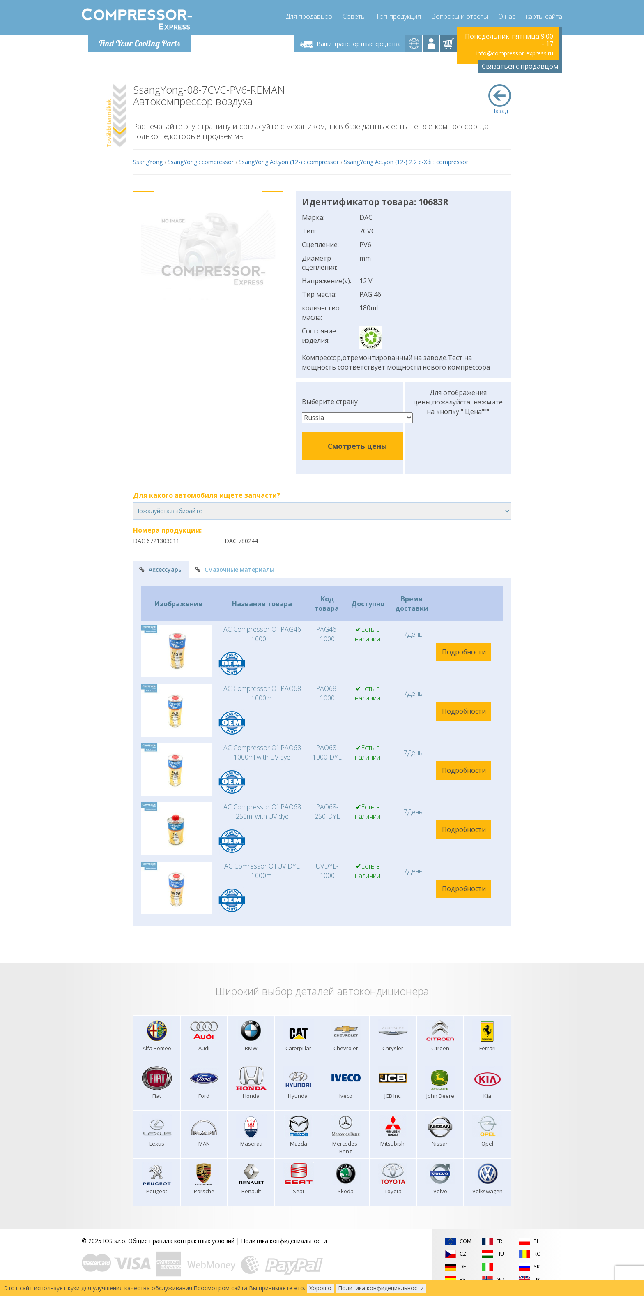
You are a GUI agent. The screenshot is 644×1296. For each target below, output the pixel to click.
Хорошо (320, 1288)
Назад (499, 99)
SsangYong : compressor (201, 162)
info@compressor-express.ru (514, 53)
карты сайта (544, 16)
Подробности (464, 651)
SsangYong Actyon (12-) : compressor (289, 162)
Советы (354, 16)
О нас (506, 16)
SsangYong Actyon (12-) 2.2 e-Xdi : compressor (406, 162)
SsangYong (148, 162)
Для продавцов (309, 16)
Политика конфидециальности (284, 1241)
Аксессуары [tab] (161, 569)
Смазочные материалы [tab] (234, 569)
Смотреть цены (357, 446)
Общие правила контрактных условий (181, 1241)
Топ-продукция (398, 16)
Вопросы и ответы (459, 16)
